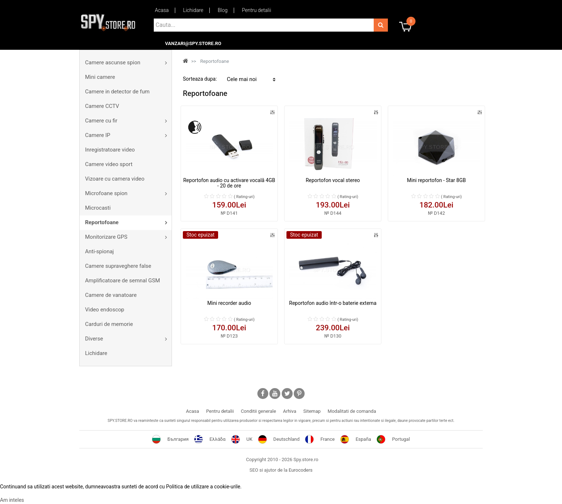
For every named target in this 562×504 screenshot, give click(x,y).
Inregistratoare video (110, 149)
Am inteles (12, 500)
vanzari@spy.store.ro (193, 43)
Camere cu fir (101, 120)
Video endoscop (104, 309)
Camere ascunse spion (112, 62)
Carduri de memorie (109, 324)
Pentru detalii (256, 10)
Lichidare (193, 10)
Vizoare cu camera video (114, 179)
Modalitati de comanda (352, 411)
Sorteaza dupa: (200, 79)
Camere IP (97, 135)
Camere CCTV (102, 106)
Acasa (162, 10)
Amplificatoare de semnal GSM (122, 280)
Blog (223, 10)
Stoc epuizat (200, 235)
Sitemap (312, 411)
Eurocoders (301, 470)
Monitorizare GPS (106, 237)
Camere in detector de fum (117, 91)
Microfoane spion (106, 193)
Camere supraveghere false (118, 266)
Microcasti (98, 208)
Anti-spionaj (99, 251)
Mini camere (100, 77)
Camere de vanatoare (111, 295)
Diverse (94, 338)
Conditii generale (258, 411)
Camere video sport (108, 164)
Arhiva (289, 411)
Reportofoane (102, 222)
